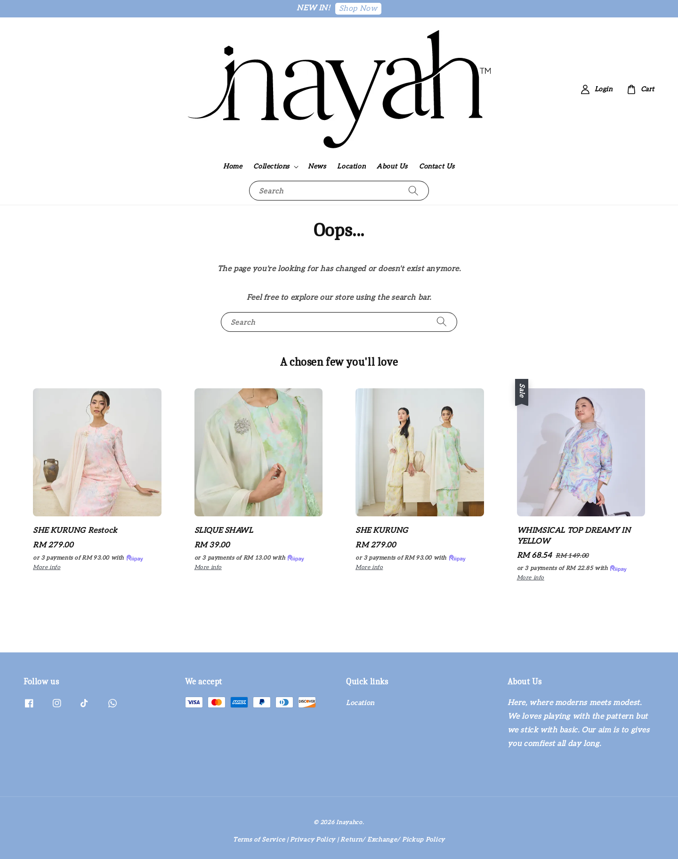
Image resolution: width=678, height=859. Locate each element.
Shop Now (358, 8)
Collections (271, 166)
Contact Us (437, 166)
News (317, 166)
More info (46, 567)
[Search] (413, 190)
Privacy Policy (312, 839)
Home (232, 166)
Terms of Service (259, 839)
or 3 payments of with (88, 558)
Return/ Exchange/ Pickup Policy (392, 839)
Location (351, 166)
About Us (392, 166)
